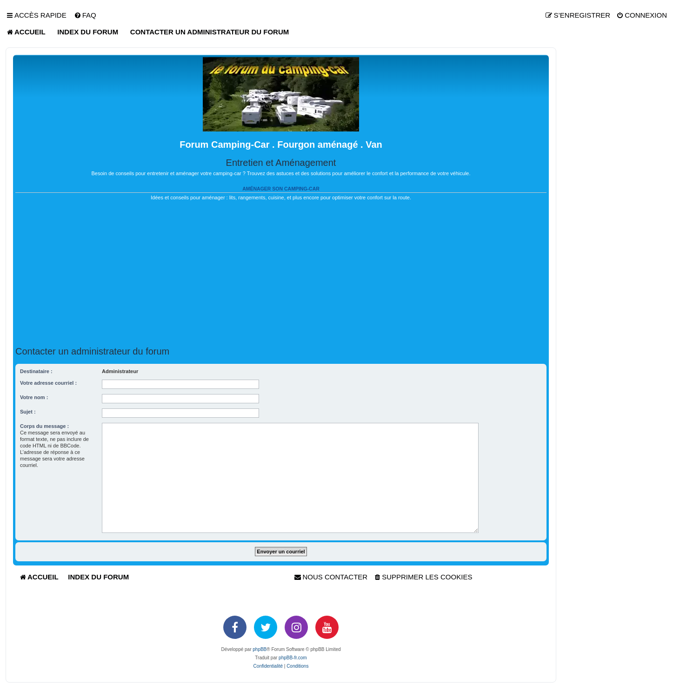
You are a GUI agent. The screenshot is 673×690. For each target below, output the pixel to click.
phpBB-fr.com (293, 657)
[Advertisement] (280, 274)
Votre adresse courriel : (48, 383)
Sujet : (28, 411)
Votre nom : (34, 397)
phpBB (260, 649)
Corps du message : (44, 426)
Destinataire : (36, 371)
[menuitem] (85, 15)
